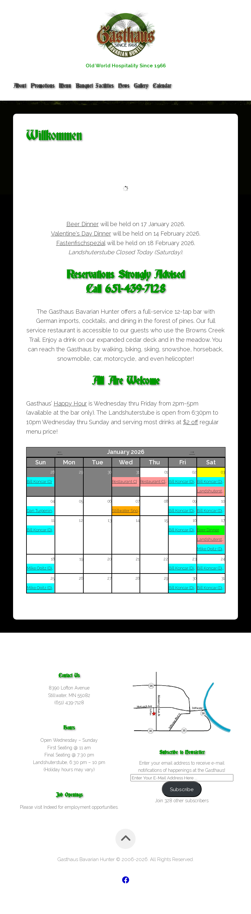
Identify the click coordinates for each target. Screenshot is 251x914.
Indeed (50, 807)
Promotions (42, 86)
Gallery (141, 86)
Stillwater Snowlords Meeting (139, 510)
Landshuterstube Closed (220, 491)
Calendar (162, 86)
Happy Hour (70, 403)
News (123, 86)
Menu (65, 86)
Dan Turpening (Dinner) (48, 510)
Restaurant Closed (129, 481)
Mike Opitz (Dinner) (214, 549)
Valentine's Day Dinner (81, 233)
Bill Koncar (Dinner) (44, 481)
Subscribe (181, 789)
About (19, 86)
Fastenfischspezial (80, 243)
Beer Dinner (82, 224)
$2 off (190, 422)
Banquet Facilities (94, 86)
